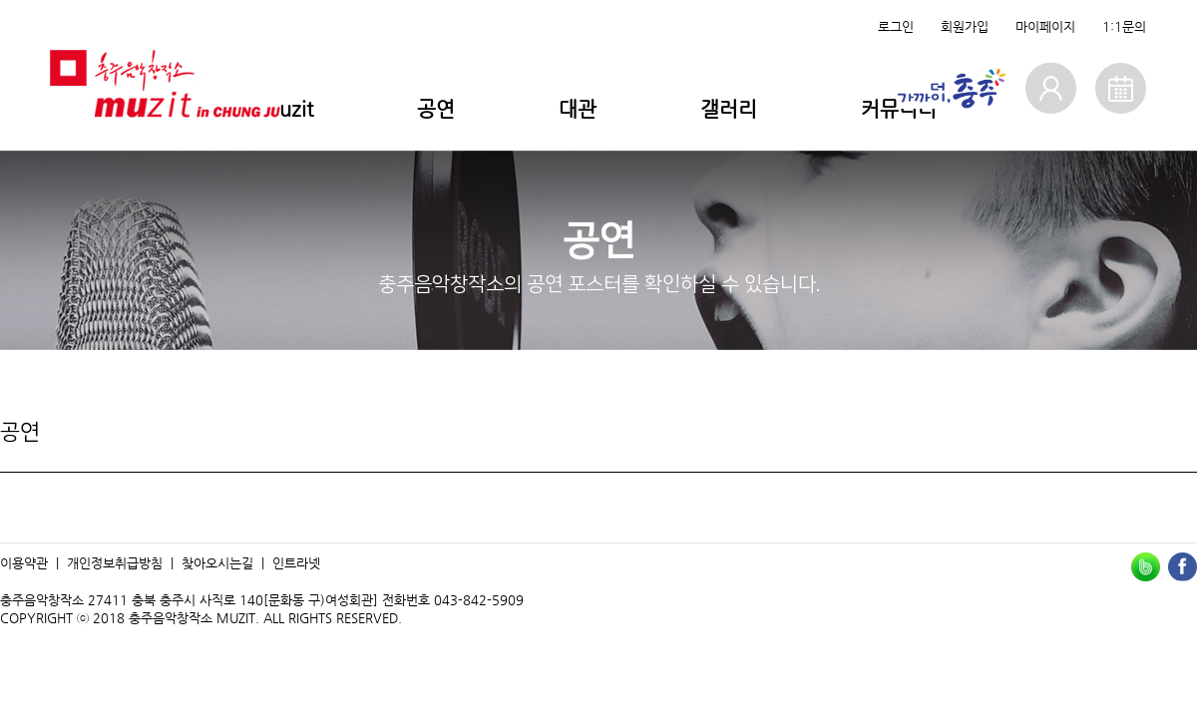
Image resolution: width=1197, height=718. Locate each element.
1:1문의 (1124, 26)
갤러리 (728, 109)
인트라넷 (296, 562)
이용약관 (24, 562)
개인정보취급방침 (115, 562)
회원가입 (965, 26)
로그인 (896, 26)
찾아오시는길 (217, 562)
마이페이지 (1045, 26)
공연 (436, 109)
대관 (578, 109)
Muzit (286, 109)
